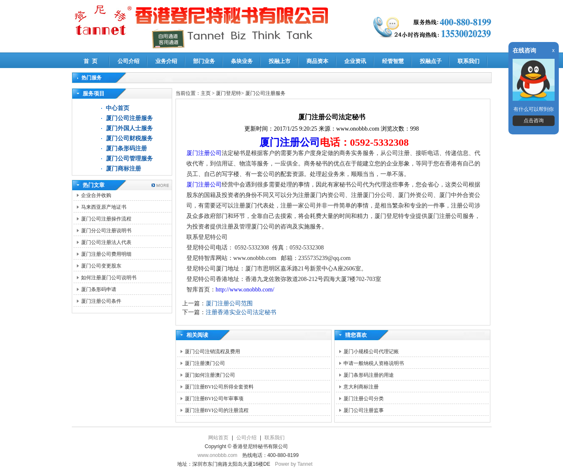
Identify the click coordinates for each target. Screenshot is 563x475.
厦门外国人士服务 (129, 128)
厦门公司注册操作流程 (106, 219)
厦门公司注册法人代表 (106, 242)
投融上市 (280, 61)
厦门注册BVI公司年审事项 (214, 399)
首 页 (90, 61)
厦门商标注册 (123, 168)
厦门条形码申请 (98, 289)
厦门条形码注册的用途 (368, 375)
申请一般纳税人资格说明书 (373, 363)
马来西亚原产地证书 (103, 207)
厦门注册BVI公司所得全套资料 (219, 387)
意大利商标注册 (361, 387)
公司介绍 (128, 61)
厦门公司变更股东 (101, 266)
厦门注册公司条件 (101, 301)
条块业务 (242, 61)
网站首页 (218, 438)
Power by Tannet (293, 464)
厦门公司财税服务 (129, 138)
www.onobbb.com (218, 455)
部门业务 (204, 61)
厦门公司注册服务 (129, 118)
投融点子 (431, 61)
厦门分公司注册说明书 (106, 231)
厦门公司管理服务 (129, 158)
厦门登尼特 (228, 93)
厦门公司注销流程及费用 (212, 351)
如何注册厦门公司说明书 (108, 278)
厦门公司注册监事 (363, 410)
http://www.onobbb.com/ (245, 289)
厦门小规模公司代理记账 (371, 351)
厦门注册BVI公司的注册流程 (217, 410)
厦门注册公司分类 (363, 399)
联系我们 (468, 61)
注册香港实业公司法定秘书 (241, 312)
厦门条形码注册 (126, 148)
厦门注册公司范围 (229, 303)
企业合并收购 (96, 195)
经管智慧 (393, 61)
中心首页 (117, 108)
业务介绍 (166, 61)
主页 (206, 93)
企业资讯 (355, 61)
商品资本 (317, 61)
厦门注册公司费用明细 (106, 254)
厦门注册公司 (289, 142)
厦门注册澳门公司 (205, 363)
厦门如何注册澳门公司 (210, 375)
